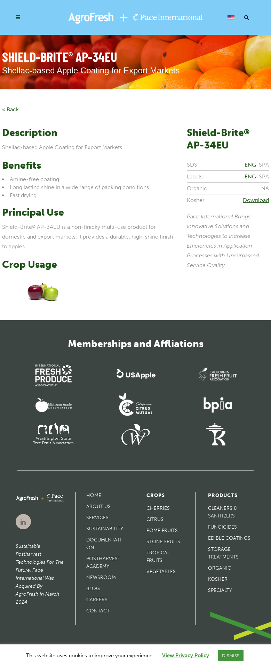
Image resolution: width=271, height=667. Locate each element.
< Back (10, 109)
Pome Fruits (162, 530)
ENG (250, 164)
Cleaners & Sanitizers (222, 512)
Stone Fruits (163, 542)
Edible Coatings (229, 538)
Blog (93, 589)
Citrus (155, 519)
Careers (96, 600)
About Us (98, 506)
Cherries (158, 508)
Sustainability (104, 529)
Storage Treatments (223, 553)
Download (256, 200)
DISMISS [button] (230, 655)
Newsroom (101, 577)
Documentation (103, 544)
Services (97, 518)
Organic (219, 568)
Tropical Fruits (158, 556)
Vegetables (161, 571)
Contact (98, 611)
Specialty (220, 590)
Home (93, 495)
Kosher (218, 579)
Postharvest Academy (103, 562)
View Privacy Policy (185, 655)
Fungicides (222, 527)
